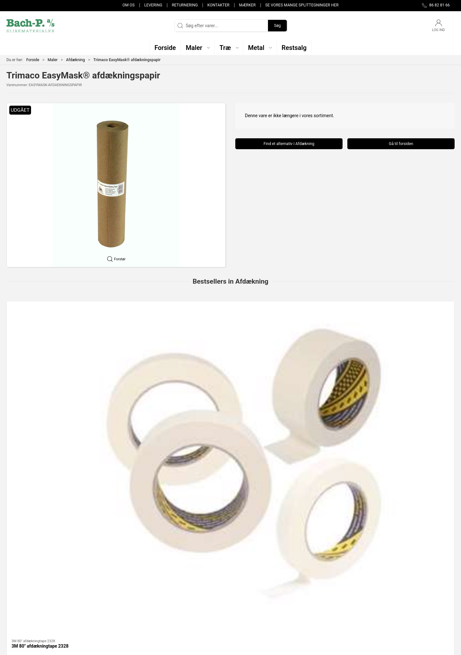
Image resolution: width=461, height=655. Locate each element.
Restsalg (321, 530)
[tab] (224, 407)
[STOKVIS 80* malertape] (411, 334)
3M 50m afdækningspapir (219, 373)
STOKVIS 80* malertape (398, 373)
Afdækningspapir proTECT (128, 373)
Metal (230, 530)
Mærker (247, 5)
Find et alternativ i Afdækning (288, 144)
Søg (277, 25)
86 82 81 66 (18, 584)
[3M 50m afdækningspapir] (230, 334)
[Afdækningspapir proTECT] (139, 334)
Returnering (185, 5)
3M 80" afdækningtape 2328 (40, 373)
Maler (53, 60)
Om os (129, 5)
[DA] (30, 25)
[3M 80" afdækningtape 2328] (49, 334)
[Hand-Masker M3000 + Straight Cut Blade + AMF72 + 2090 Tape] (321, 334)
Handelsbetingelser (332, 608)
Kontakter (218, 5)
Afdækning (75, 60)
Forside (32, 60)
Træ (49, 530)
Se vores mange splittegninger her (302, 5)
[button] (197, 47)
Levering (153, 5)
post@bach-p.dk (22, 591)
